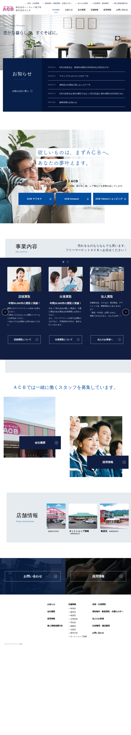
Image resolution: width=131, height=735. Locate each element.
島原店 (73, 703)
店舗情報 (94, 10)
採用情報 (107, 10)
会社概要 (82, 10)
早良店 (73, 709)
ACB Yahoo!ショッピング (108, 200)
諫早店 (73, 699)
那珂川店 (74, 720)
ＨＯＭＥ (56, 10)
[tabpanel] (24, 311)
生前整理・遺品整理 (101, 3)
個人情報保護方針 (121, 3)
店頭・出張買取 (33, 3)
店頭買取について (22, 336)
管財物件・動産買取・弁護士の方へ (58, 3)
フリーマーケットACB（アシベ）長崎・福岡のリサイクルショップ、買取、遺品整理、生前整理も (22, 9)
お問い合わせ (122, 10)
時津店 (73, 695)
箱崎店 (73, 713)
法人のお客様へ (105, 336)
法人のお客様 (83, 3)
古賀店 (73, 717)
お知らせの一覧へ (20, 91)
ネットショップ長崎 (78, 724)
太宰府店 (74, 706)
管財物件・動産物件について (43, 427)
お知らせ (69, 10)
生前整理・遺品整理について (84, 427)
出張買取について (63, 336)
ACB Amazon (71, 200)
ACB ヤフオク (34, 200)
